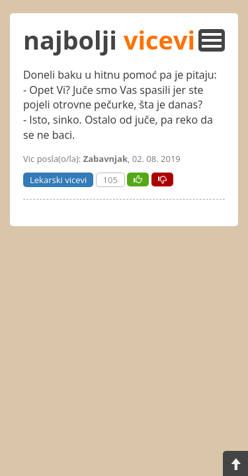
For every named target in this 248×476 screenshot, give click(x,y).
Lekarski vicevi (58, 180)
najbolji (109, 39)
